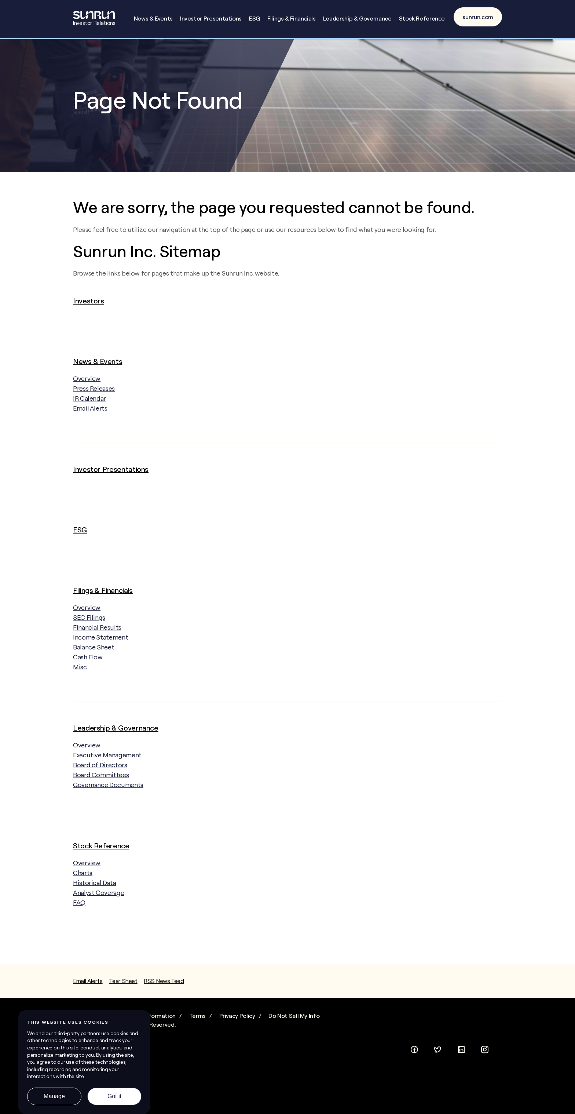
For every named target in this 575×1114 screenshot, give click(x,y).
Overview (93, 386)
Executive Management (107, 763)
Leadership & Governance (357, 18)
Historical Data (94, 891)
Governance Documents (108, 793)
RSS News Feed (164, 989)
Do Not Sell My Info (293, 1024)
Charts (82, 881)
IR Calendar (89, 407)
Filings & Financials (291, 18)
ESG (254, 18)
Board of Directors (100, 773)
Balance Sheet (93, 655)
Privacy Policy (237, 1024)
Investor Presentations (211, 18)
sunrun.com (477, 17)
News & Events (153, 18)
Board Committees (101, 783)
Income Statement (100, 645)
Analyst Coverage (98, 901)
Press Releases (94, 397)
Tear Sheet (123, 989)
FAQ (79, 911)
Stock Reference (422, 18)
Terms (197, 1024)
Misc (80, 675)
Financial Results (97, 635)
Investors (88, 309)
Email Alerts (90, 416)
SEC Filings (89, 626)
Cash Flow (88, 665)
